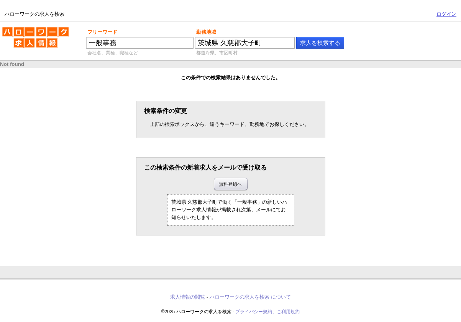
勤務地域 (206, 32)
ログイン (446, 14)
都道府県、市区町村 (217, 53)
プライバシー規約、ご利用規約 (267, 311)
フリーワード (102, 32)
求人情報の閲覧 (187, 297)
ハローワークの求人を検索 (35, 40)
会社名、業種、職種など (112, 53)
